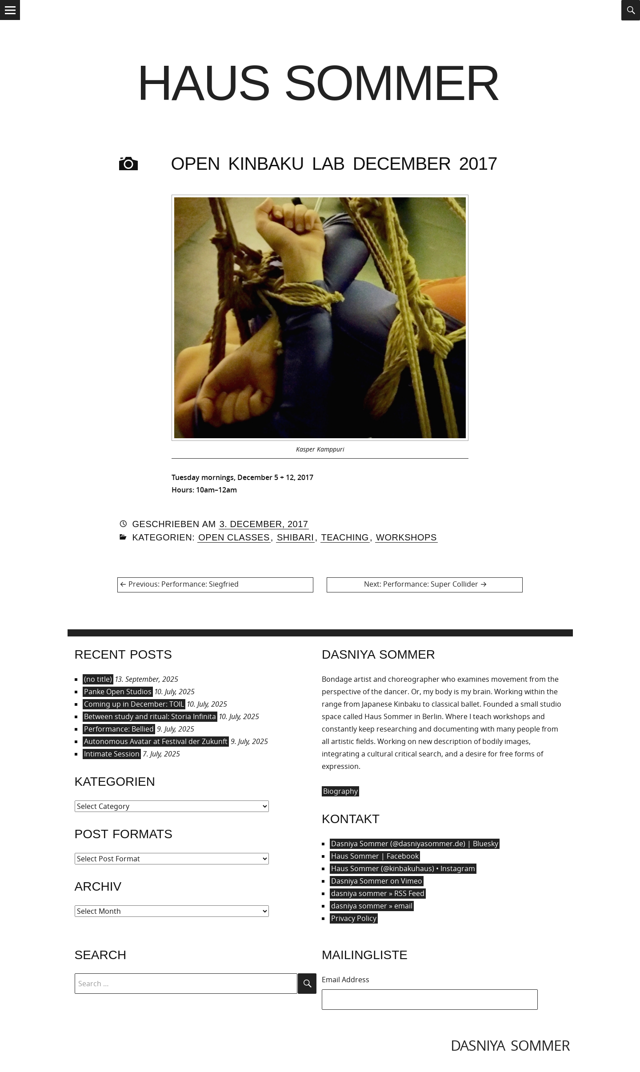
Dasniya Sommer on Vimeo (376, 881)
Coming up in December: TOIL (134, 704)
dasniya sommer (510, 1045)
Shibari (295, 537)
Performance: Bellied (119, 729)
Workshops (406, 537)
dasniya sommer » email (371, 906)
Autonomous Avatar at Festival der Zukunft (156, 741)
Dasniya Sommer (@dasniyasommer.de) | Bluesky (414, 843)
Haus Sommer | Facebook (375, 856)
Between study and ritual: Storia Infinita (150, 716)
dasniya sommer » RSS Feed (377, 893)
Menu (10, 19)
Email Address (345, 979)
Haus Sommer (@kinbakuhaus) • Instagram (403, 868)
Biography (340, 791)
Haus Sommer (318, 83)
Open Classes (234, 537)
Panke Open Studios (118, 691)
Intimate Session (112, 754)
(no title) (98, 679)
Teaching (345, 537)
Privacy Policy (353, 918)
